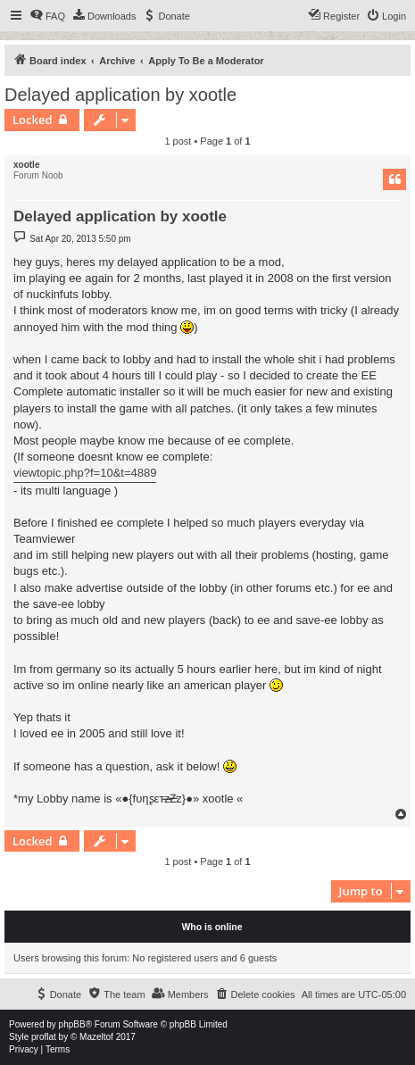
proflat (43, 1037)
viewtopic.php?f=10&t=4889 (84, 472)
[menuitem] (47, 16)
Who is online (211, 926)
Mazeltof (96, 1037)
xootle (26, 165)
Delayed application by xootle (120, 94)
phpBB (72, 1024)
